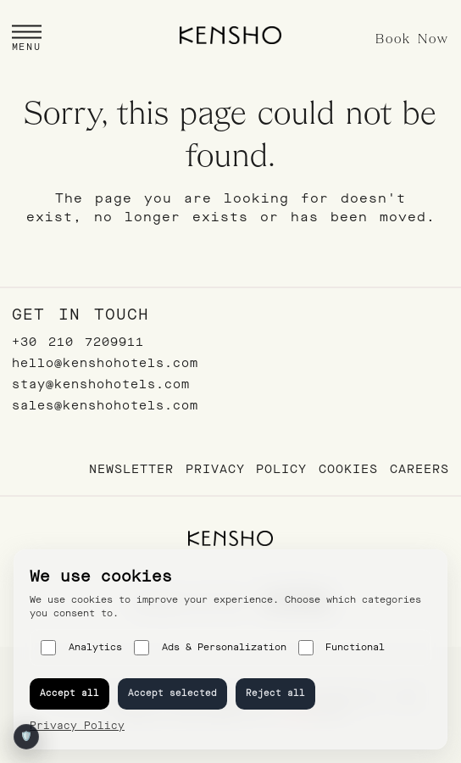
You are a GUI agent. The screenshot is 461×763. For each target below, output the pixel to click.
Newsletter (131, 469)
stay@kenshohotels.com (101, 384)
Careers (419, 469)
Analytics (81, 647)
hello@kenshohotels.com (105, 363)
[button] (27, 40)
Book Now (412, 40)
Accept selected (172, 693)
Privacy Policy (246, 469)
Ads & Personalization (210, 647)
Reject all (275, 693)
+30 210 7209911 (78, 342)
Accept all (69, 693)
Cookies (348, 469)
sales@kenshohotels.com (105, 406)
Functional (342, 647)
